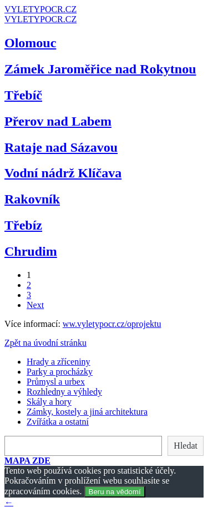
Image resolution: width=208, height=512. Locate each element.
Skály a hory (49, 401)
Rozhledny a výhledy (64, 391)
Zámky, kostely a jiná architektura (87, 411)
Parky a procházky (60, 371)
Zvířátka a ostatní (58, 421)
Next (35, 305)
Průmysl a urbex (56, 381)
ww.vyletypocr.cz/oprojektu (112, 324)
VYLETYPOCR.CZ (40, 9)
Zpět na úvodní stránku (45, 342)
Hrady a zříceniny (58, 361)
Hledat (185, 445)
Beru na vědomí (115, 492)
